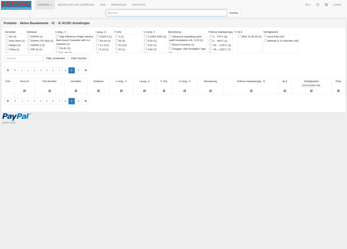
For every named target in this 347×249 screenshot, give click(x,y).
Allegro (13, 45)
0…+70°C (218, 36)
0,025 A (104, 36)
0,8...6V (64, 52)
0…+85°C (218, 40)
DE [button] (307, 4)
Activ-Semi (15, 40)
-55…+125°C (220, 45)
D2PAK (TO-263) (40, 40)
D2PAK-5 (36, 45)
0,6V (150, 45)
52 (121, 45)
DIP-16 (35, 49)
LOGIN (337, 4)
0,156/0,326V (155, 36)
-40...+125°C (220, 49)
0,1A (102, 49)
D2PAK (35, 36)
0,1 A (103, 45)
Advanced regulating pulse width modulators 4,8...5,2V (186, 38)
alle (311, 85)
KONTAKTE (138, 4)
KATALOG (45, 4)
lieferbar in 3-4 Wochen (281, 40)
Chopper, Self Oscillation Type (187, 50)
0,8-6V (63, 48)
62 (120, 49)
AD (11, 36)
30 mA (104, 40)
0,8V (150, 49)
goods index (9, 122)
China (12, 49)
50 (120, 40)
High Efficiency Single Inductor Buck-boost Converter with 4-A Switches (74, 40)
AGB (102, 4)
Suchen (233, 12)
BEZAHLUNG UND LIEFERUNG (76, 4)
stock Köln (274, 36)
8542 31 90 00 (249, 36)
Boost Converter (181, 44)
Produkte (10, 23)
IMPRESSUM (118, 4)
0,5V (150, 40)
